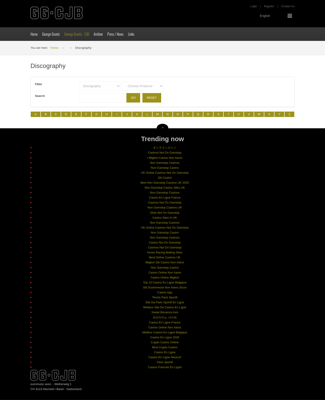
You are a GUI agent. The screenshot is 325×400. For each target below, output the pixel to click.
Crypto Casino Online (165, 342)
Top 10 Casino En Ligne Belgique (164, 283)
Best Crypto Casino (164, 347)
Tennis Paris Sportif (164, 297)
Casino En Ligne (164, 352)
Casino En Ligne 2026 (164, 337)
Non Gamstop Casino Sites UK (165, 188)
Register (269, 6)
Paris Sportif (165, 363)
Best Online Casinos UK (164, 258)
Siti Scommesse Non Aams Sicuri (165, 288)
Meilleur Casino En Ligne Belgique (164, 333)
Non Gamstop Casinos (165, 163)
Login (254, 6)
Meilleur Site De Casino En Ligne (164, 308)
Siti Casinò (165, 178)
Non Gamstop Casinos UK (165, 208)
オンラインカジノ (164, 148)
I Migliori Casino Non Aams (164, 158)
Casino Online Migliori (165, 278)
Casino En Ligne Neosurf (165, 358)
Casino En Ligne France (164, 198)
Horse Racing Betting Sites (164, 253)
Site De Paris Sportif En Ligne (164, 302)
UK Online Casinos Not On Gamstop (165, 173)
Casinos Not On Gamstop (164, 153)
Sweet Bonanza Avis (164, 313)
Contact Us (288, 6)
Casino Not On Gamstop (165, 243)
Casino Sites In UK (164, 218)
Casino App (164, 293)
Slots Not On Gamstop (164, 213)
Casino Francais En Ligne (165, 368)
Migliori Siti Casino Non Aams (165, 263)
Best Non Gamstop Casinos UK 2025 (165, 183)
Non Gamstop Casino (165, 168)
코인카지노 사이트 (165, 318)
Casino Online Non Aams (164, 273)
